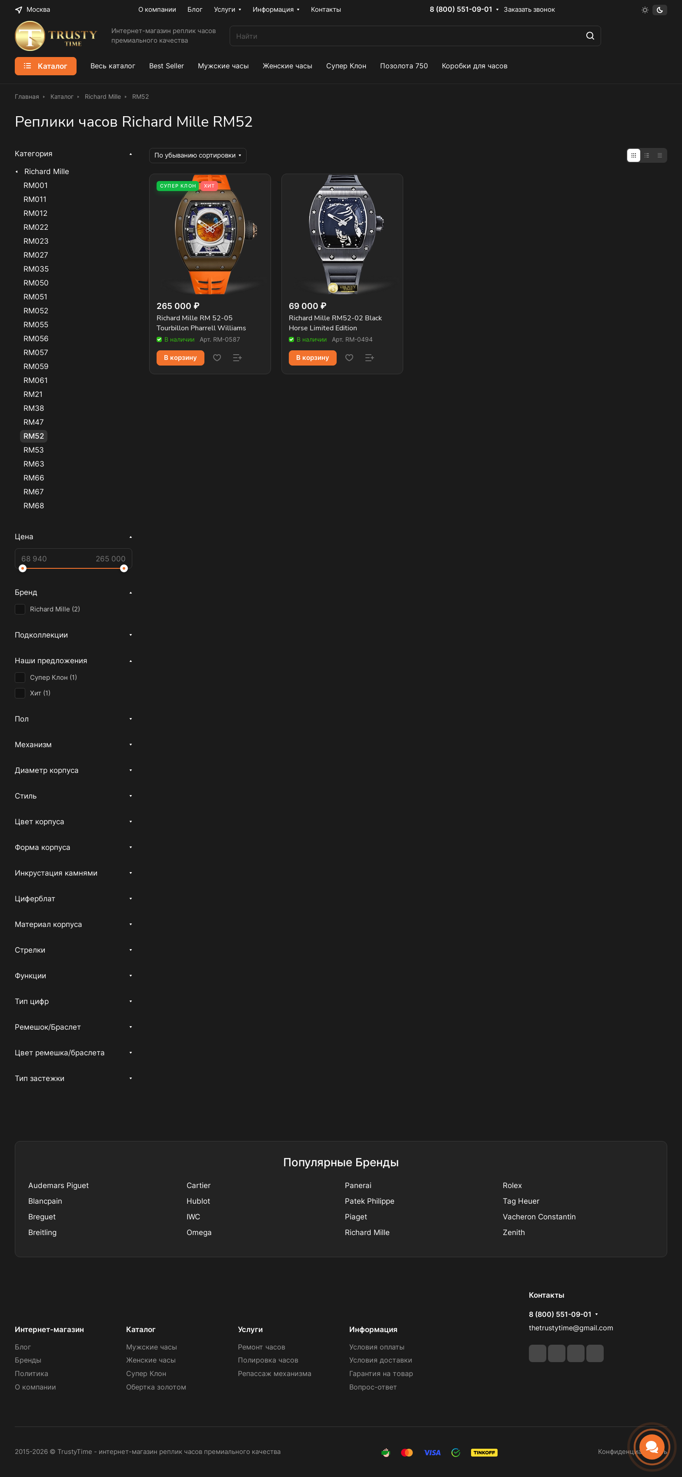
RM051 (35, 296)
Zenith (514, 1232)
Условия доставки (380, 1360)
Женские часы (151, 1360)
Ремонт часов (261, 1347)
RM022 (35, 227)
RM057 (35, 352)
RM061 (35, 380)
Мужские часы (151, 1347)
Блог (23, 1347)
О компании (35, 1387)
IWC (193, 1216)
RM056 (36, 338)
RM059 (36, 366)
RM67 (33, 491)
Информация (373, 1329)
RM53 (33, 450)
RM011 (35, 199)
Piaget (356, 1216)
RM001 (35, 185)
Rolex (512, 1185)
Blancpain (45, 1201)
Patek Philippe (369, 1201)
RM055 (35, 324)
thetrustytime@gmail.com (571, 1328)
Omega (199, 1232)
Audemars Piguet (58, 1185)
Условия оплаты (377, 1347)
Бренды (28, 1360)
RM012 (35, 213)
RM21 (33, 394)
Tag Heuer (521, 1201)
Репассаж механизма (274, 1374)
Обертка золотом (156, 1387)
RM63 (33, 464)
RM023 (36, 241)
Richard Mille (46, 171)
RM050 (36, 283)
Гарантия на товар (381, 1374)
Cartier (199, 1185)
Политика (31, 1374)
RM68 (33, 505)
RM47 (33, 422)
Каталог (141, 1329)
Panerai (358, 1185)
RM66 (33, 477)
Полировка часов (268, 1360)
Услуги (250, 1329)
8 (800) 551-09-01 (461, 9)
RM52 (33, 436)
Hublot (198, 1201)
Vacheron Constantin (539, 1216)
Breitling (42, 1232)
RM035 (36, 269)
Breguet (42, 1216)
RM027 (35, 255)
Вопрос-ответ (373, 1387)
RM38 (33, 408)
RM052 (35, 310)
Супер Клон (146, 1374)
